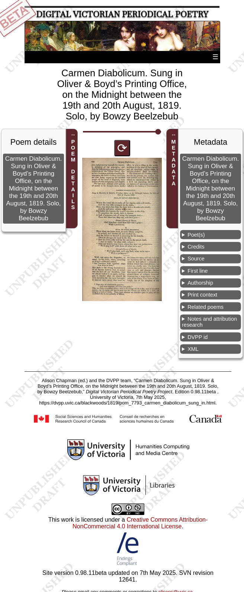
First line (197, 271)
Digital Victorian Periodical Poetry (122, 14)
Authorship (200, 283)
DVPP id (197, 337)
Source (196, 259)
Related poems (205, 307)
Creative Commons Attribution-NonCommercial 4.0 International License (140, 522)
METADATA (174, 163)
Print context (202, 295)
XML (193, 349)
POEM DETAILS (73, 175)
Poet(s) (196, 235)
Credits (196, 247)
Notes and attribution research (209, 322)
